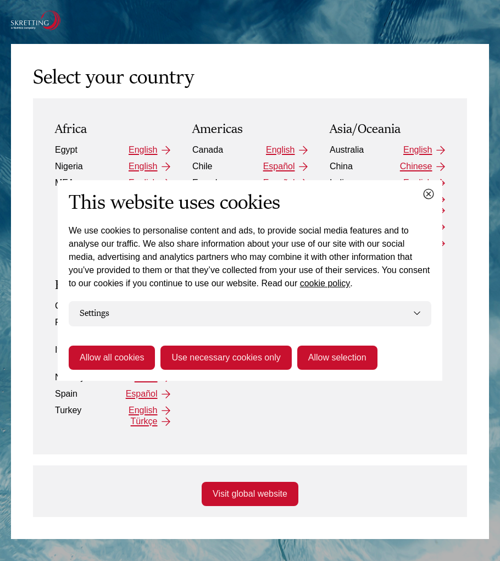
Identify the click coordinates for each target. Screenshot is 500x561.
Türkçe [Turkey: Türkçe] (144, 421)
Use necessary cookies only (225, 357)
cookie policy (325, 283)
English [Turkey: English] (143, 410)
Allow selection (337, 357)
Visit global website (250, 493)
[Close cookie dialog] (428, 194)
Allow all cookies (112, 357)
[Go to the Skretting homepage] (35, 20)
